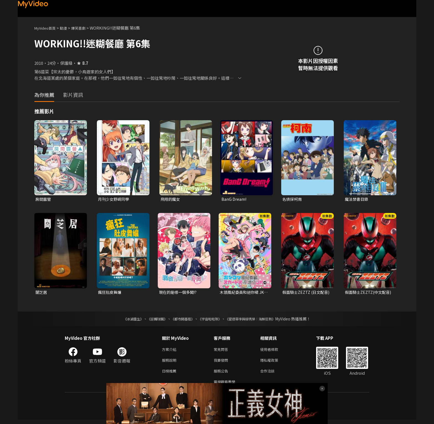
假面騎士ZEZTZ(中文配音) (367, 293)
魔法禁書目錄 (357, 199)
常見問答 (222, 351)
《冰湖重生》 (123, 320)
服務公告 (222, 374)
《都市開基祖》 (179, 320)
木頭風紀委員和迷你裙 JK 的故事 (243, 293)
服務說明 (170, 362)
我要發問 (222, 362)
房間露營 (43, 199)
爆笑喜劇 (84, 28)
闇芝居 (41, 293)
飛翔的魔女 (171, 199)
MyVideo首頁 (47, 28)
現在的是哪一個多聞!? (179, 293)
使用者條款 (274, 351)
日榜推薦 (170, 374)
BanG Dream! (234, 199)
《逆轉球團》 (150, 320)
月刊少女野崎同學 (114, 199)
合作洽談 (272, 374)
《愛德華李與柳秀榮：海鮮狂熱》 (257, 320)
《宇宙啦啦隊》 (210, 320)
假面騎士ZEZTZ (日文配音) (304, 293)
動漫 (68, 28)
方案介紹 (170, 351)
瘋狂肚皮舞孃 (110, 293)
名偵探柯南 (292, 199)
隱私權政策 (274, 362)
